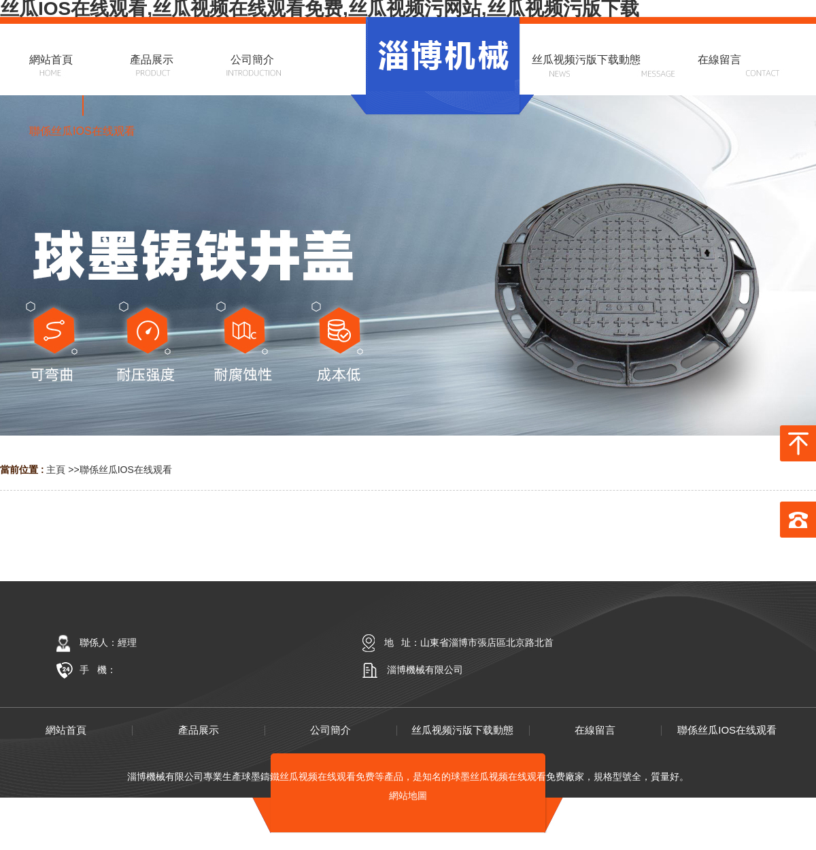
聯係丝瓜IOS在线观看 (126, 469)
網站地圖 (408, 795)
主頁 (55, 469)
